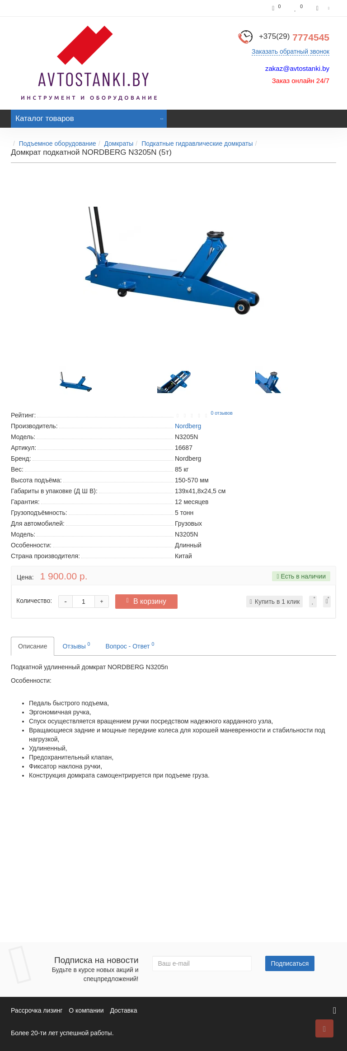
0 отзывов (221, 413)
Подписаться (290, 963)
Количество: (34, 600)
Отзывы (76, 645)
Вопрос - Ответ (129, 645)
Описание (32, 646)
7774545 (294, 37)
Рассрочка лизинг (36, 1010)
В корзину (146, 601)
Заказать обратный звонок (290, 51)
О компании (86, 1010)
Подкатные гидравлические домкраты (197, 143)
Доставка (123, 1010)
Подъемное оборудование (57, 143)
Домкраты (118, 143)
